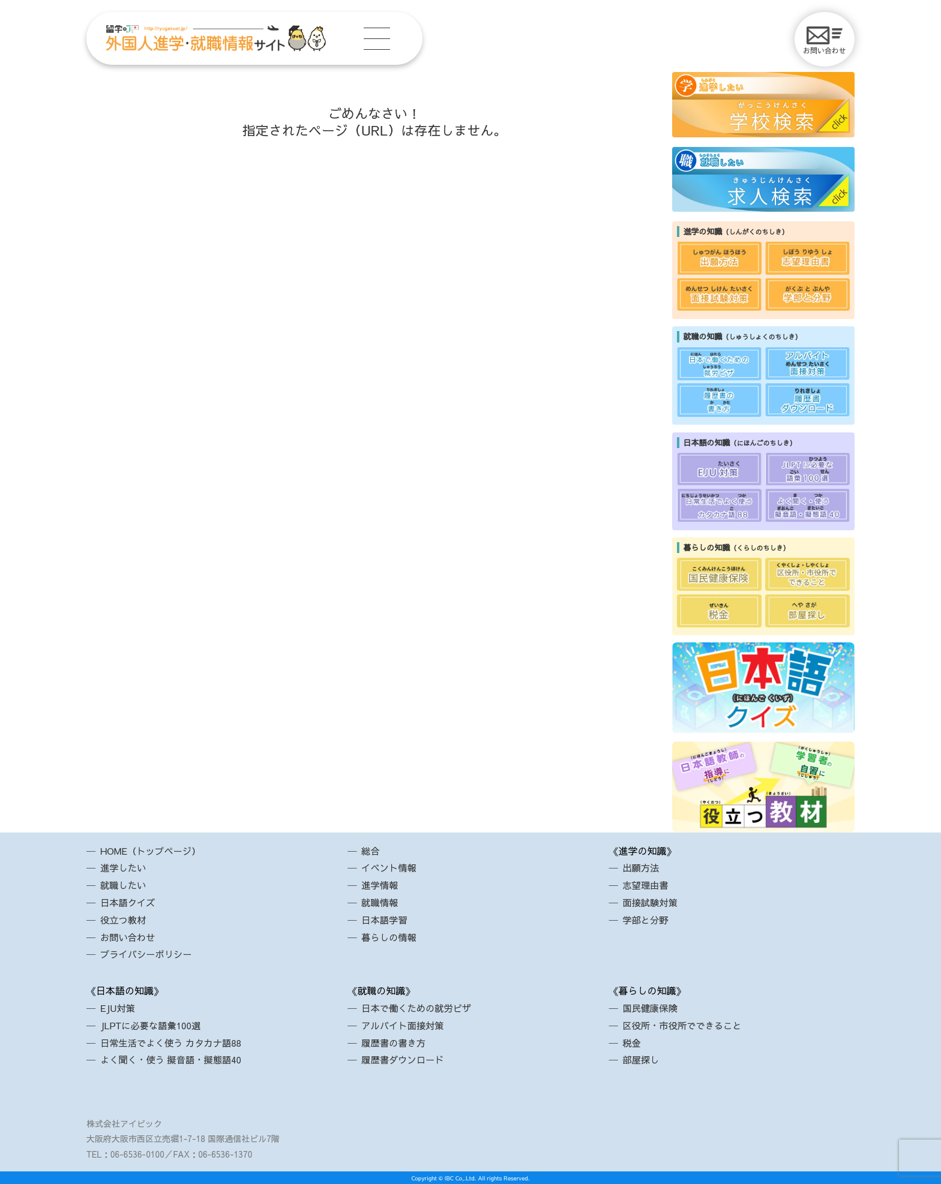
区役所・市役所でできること (685, 1025)
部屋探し (642, 1059)
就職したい (125, 884)
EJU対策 (119, 1007)
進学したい (125, 867)
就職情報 (381, 902)
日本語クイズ (129, 902)
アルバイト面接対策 (405, 1025)
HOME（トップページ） (153, 850)
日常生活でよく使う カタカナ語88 (174, 1042)
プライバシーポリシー (149, 953)
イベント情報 (390, 867)
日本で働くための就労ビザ (419, 1007)
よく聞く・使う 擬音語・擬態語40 (174, 1059)
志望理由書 (647, 884)
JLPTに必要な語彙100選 (153, 1025)
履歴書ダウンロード (405, 1059)
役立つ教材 (125, 919)
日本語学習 (386, 919)
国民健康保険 (652, 1007)
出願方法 (642, 867)
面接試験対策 (652, 902)
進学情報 (381, 884)
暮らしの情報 (390, 936)
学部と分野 (647, 919)
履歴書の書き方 (395, 1042)
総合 (371, 850)
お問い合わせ (824, 40)
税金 (632, 1042)
